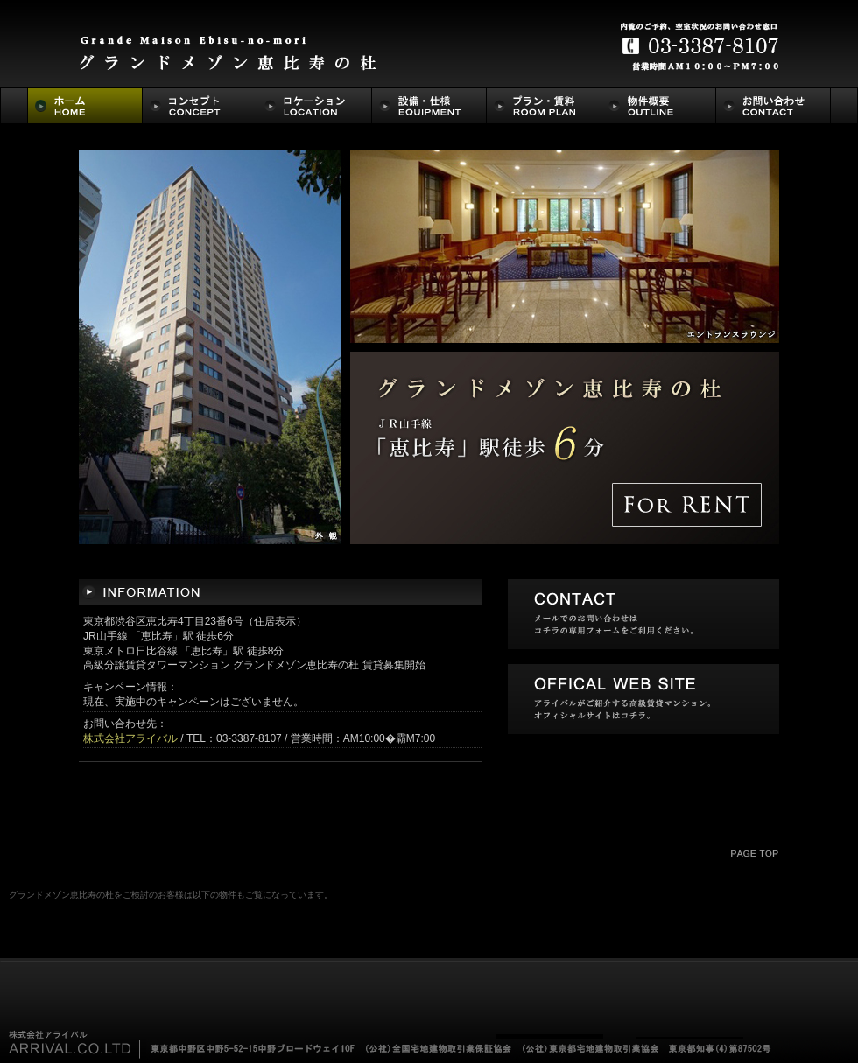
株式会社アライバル (130, 738)
